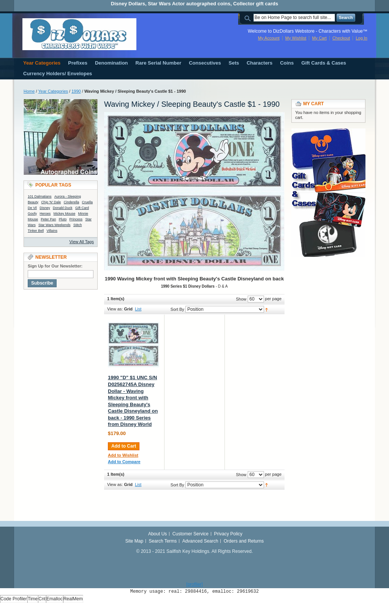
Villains (52, 231)
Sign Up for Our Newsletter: (55, 266)
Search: (248, 18)
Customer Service (190, 534)
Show (241, 299)
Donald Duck (63, 208)
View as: (115, 309)
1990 (76, 91)
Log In (361, 38)
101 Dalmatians (40, 196)
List (138, 309)
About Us (157, 534)
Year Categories (53, 91)
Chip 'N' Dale (51, 202)
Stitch (77, 225)
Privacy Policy (228, 534)
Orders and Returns (244, 541)
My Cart (319, 38)
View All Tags (82, 241)
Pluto (63, 219)
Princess (76, 219)
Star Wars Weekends (54, 225)
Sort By (177, 309)
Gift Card (82, 208)
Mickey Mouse (65, 213)
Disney (45, 208)
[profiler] (194, 584)
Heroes (45, 213)
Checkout (341, 38)
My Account (269, 38)
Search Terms (163, 541)
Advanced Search (200, 541)
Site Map (134, 541)
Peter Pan (48, 219)
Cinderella (71, 202)
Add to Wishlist (123, 455)
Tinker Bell (36, 231)
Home (29, 91)
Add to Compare (124, 461)
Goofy (32, 213)
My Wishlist (296, 38)
